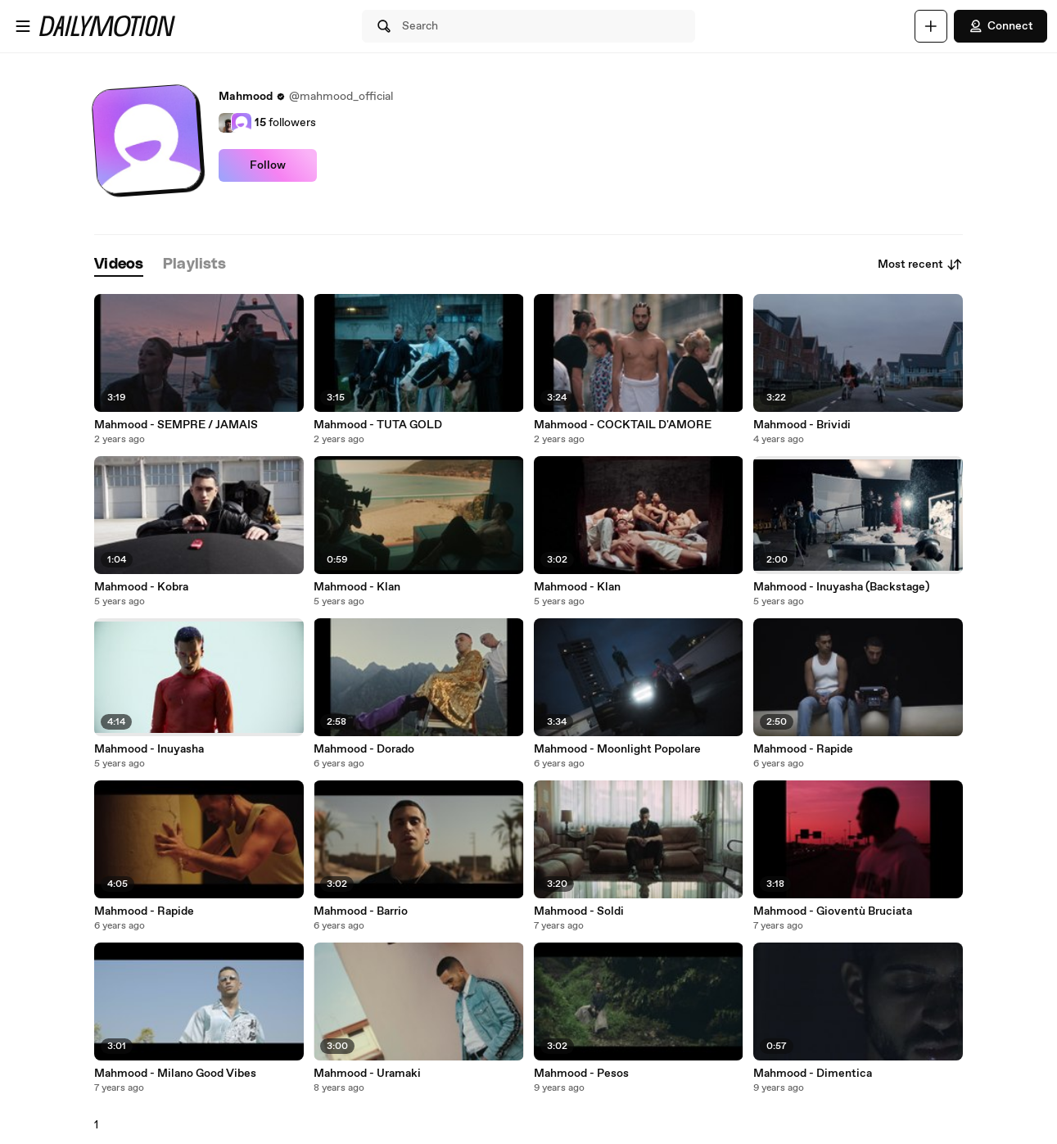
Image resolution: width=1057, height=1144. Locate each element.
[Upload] (931, 26)
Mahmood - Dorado (364, 749)
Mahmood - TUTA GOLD (378, 425)
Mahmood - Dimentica (812, 1073)
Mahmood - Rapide (803, 749)
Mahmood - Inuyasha (149, 749)
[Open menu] (23, 26)
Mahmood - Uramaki (367, 1073)
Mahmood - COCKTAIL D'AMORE (622, 425)
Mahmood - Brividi (802, 425)
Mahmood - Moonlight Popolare (617, 749)
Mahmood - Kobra (141, 587)
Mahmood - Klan (357, 587)
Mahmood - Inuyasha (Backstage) (841, 587)
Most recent (920, 264)
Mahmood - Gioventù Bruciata (832, 911)
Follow (268, 165)
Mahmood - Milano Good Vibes (175, 1073)
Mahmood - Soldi (579, 911)
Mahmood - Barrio (361, 911)
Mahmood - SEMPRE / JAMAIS (176, 425)
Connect (1000, 26)
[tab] (118, 265)
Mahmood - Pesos (581, 1073)
